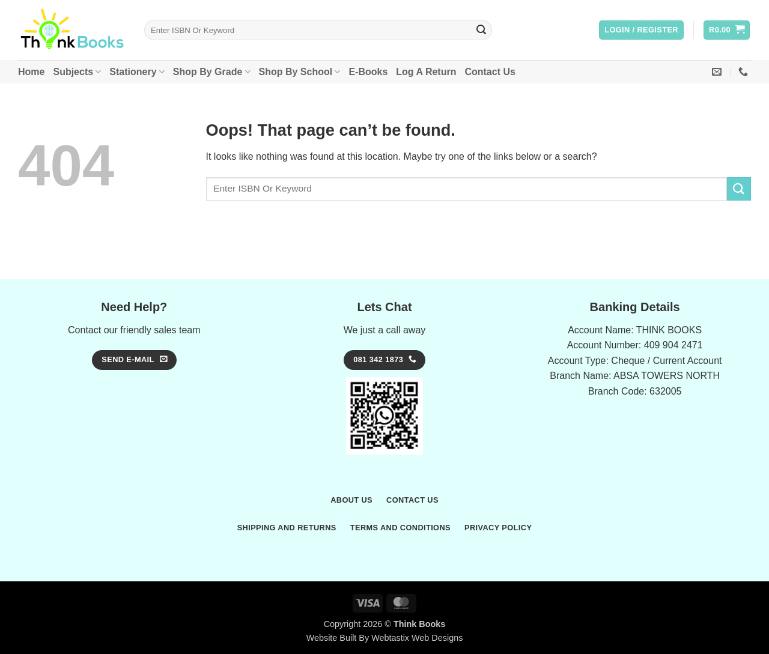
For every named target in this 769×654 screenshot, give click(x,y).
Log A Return (426, 72)
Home (31, 72)
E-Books (368, 72)
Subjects (77, 71)
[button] (641, 30)
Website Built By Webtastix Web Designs (384, 638)
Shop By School (300, 71)
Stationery (136, 71)
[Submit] (481, 30)
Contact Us (489, 72)
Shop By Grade (212, 71)
